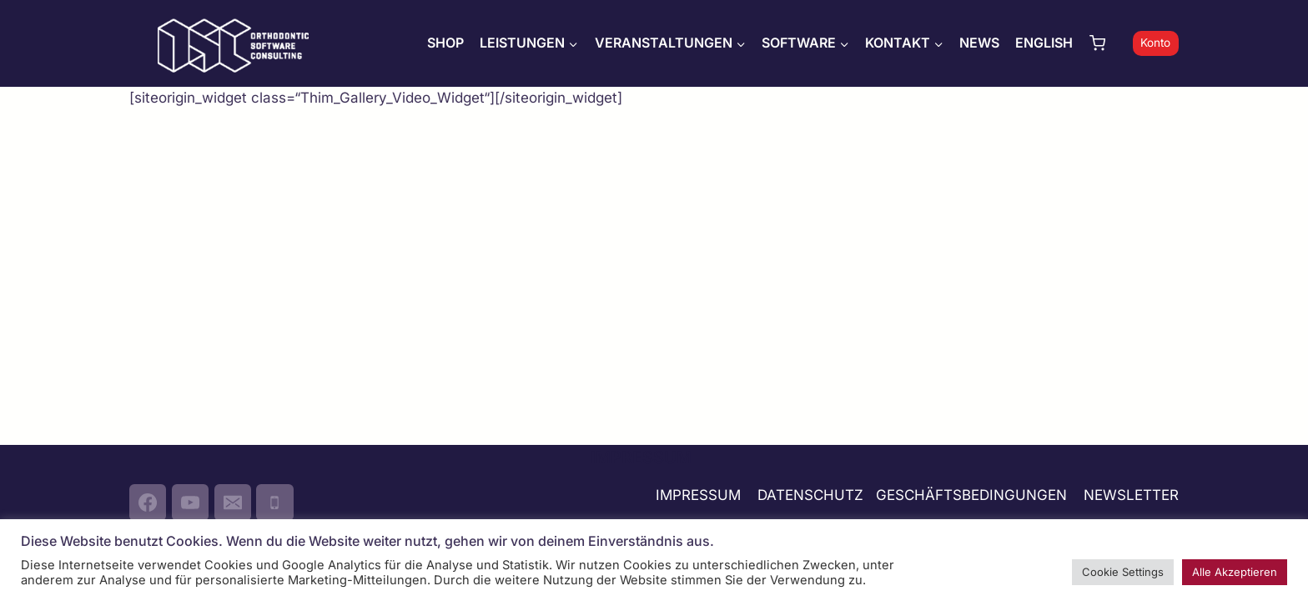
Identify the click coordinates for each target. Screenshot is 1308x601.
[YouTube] (190, 502)
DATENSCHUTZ (810, 495)
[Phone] (274, 502)
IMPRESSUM (698, 495)
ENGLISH (1044, 42)
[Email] (232, 502)
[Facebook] (147, 502)
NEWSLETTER (1131, 495)
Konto (1155, 42)
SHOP (445, 42)
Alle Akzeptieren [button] (1234, 571)
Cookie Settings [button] (1123, 571)
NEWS (979, 42)
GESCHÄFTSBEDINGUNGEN (973, 495)
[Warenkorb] (1106, 43)
